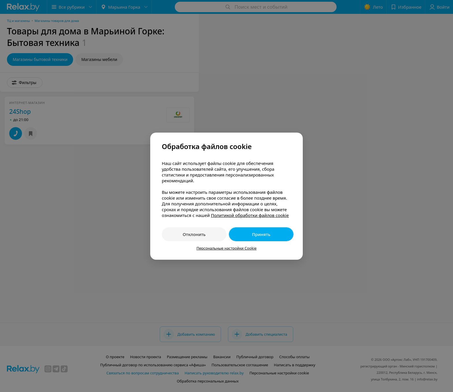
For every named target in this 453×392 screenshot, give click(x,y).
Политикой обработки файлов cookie (250, 215)
